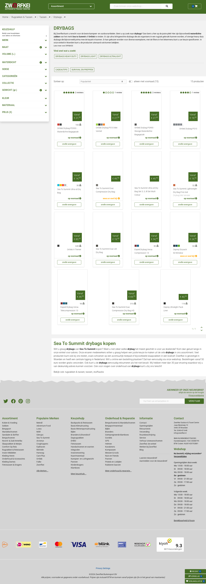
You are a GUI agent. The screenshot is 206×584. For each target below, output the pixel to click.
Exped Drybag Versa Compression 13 (143, 251)
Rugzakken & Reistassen (13, 450)
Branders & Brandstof (80, 435)
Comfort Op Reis (9, 447)
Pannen (108, 459)
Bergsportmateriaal (113, 426)
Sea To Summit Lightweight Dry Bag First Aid (185, 192)
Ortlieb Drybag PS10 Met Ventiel (106, 129)
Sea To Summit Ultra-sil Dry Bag (69, 191)
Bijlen (73, 432)
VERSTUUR (194, 401)
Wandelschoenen (9, 432)
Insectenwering (77, 453)
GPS (107, 441)
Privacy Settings (103, 568)
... (34, 17)
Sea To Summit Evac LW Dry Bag (106, 251)
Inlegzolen (75, 450)
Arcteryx (40, 441)
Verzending (144, 432)
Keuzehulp (77, 418)
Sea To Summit (87, 349)
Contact (143, 423)
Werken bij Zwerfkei (148, 447)
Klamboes (75, 468)
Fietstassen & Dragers (12, 465)
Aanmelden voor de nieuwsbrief (153, 461)
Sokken (5, 426)
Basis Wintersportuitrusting (83, 429)
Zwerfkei (40, 465)
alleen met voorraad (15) (146, 81)
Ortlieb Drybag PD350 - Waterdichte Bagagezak (68, 130)
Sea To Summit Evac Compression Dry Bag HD (123, 309)
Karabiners (110, 447)
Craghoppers (42, 444)
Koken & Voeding (9, 423)
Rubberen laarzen (113, 465)
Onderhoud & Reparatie (120, 418)
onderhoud (121, 366)
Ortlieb (39, 459)
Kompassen (110, 450)
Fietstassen (76, 444)
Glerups (39, 435)
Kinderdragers (77, 465)
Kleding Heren (8, 456)
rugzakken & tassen (75, 372)
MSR (38, 432)
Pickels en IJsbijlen (113, 462)
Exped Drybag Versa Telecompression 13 (69, 309)
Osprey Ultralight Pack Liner (173, 309)
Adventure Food (43, 426)
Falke (38, 462)
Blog (141, 450)
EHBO (73, 441)
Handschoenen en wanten (82, 447)
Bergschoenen (8, 438)
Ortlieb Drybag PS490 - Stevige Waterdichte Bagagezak (144, 131)
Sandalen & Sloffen (10, 435)
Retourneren (144, 429)
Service (142, 438)
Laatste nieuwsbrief (148, 458)
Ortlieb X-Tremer (74, 249)
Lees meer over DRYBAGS (63, 46)
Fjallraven (40, 447)
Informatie (146, 418)
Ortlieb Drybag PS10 (188, 129)
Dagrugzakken (77, 438)
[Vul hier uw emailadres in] (162, 401)
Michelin (40, 450)
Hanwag (40, 453)
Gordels (108, 438)
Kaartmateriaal (77, 456)
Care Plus (40, 456)
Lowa (38, 429)
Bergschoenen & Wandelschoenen (120, 423)
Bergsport (6, 429)
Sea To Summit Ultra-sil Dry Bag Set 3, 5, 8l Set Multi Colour (146, 191)
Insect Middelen (9, 453)
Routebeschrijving (147, 435)
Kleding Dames (8, 462)
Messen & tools (112, 453)
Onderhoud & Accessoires (13, 459)
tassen (89, 372)
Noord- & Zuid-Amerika (12, 441)
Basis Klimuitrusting (80, 426)
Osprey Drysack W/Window (180, 251)
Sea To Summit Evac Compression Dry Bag (105, 190)
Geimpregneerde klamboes (117, 435)
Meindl (39, 423)
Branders (109, 432)
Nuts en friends (112, 456)
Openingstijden (146, 426)
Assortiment (71, 6)
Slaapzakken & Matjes (12, 444)
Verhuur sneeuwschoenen (151, 441)
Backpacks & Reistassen (81, 423)
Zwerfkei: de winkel (147, 444)
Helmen (108, 444)
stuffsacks (98, 372)
